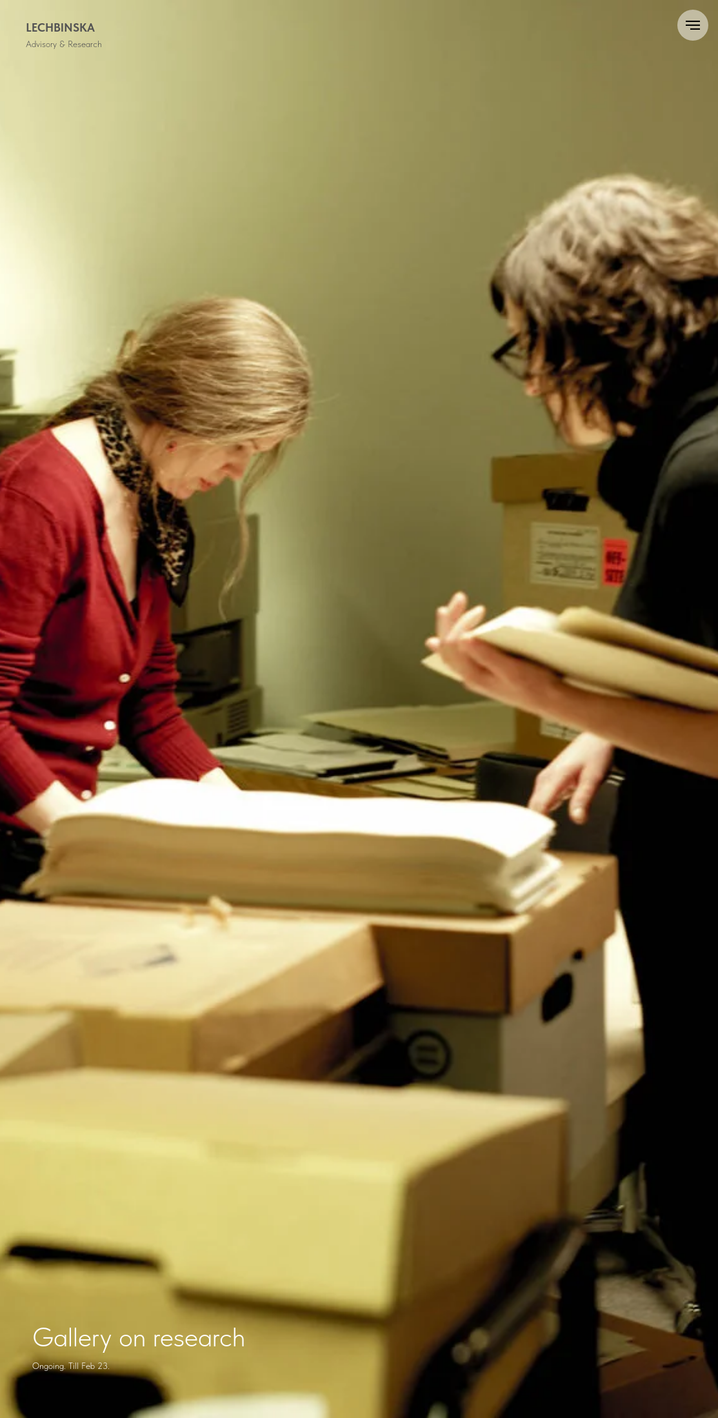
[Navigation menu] (693, 25)
